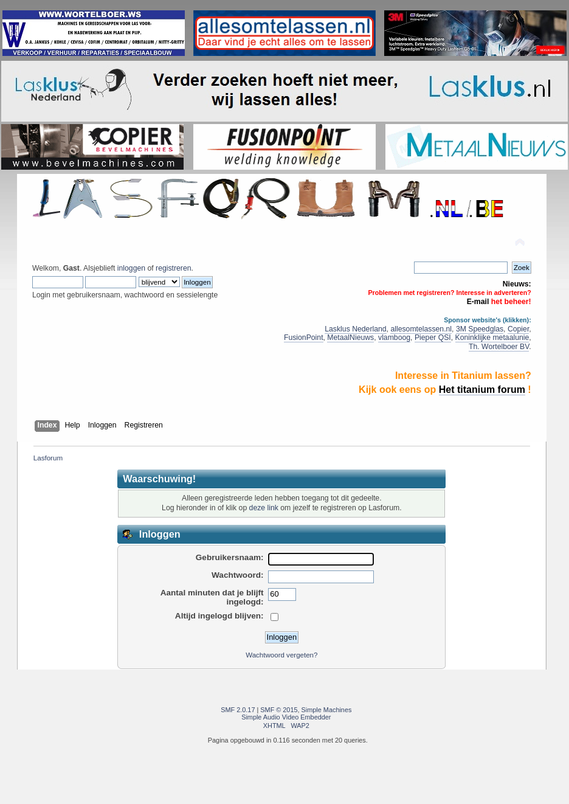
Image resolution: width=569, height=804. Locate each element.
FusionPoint (303, 337)
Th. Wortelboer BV (499, 346)
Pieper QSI (433, 337)
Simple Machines (327, 709)
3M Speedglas (479, 329)
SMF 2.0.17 (238, 709)
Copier (518, 329)
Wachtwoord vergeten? (281, 655)
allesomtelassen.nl (421, 329)
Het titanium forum (482, 389)
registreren (173, 268)
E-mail (478, 301)
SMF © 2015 (278, 709)
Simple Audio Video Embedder (286, 717)
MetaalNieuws (350, 337)
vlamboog (394, 337)
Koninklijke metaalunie (492, 337)
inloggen (131, 268)
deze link (263, 508)
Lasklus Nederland (355, 329)
